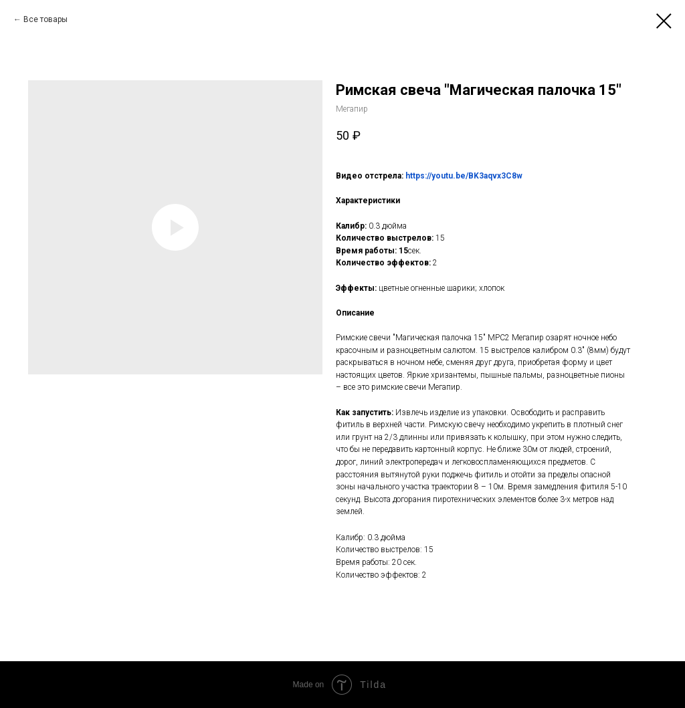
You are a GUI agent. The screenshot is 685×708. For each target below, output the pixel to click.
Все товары (45, 19)
